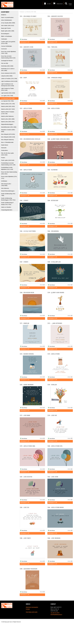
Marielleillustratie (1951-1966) (8, 127)
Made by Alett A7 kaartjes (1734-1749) (7, 112)
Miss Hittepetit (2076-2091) (8, 134)
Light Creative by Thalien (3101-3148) (7, 89)
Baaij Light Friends (6, 28)
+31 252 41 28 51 (55, 612)
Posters (3, 157)
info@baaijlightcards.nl (56, 614)
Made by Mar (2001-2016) (7, 121)
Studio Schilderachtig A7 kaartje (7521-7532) (7, 203)
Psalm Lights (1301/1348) (7, 160)
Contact (28, 609)
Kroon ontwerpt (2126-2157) (8, 73)
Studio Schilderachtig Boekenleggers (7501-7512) (8, 199)
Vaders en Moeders (6, 207)
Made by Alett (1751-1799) (8, 103)
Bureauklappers (5, 33)
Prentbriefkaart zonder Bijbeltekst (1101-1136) (7, 168)
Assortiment (5, 12)
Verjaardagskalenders (6, 210)
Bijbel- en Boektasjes (6, 36)
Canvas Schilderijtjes (6, 46)
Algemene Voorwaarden (32, 607)
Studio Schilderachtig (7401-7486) (8, 194)
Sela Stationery (5, 188)
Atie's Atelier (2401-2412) (7, 25)
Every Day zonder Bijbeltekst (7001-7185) (8, 52)
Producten (22, 11)
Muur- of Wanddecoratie (7, 142)
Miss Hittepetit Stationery (7, 139)
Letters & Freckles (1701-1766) (9, 78)
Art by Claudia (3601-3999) (8, 22)
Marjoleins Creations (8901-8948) (8, 130)
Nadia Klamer (4, 145)
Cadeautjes (4, 39)
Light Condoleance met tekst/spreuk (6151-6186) (7, 84)
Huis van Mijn (4, 63)
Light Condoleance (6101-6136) (9, 81)
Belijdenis (3, 14)
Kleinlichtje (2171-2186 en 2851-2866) (7, 69)
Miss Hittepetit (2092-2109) (8, 137)
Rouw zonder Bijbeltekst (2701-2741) (9, 177)
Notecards (3, 147)
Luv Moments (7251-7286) (8, 98)
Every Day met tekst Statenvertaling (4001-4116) (8, 56)
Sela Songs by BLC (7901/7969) (6, 184)
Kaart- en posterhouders (7, 17)
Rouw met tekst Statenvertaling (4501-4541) (9, 172)
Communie (4, 48)
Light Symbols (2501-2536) (8, 93)
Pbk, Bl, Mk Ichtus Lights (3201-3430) (7, 154)
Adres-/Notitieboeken (6, 20)
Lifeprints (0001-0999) (6, 76)
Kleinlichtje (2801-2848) (7, 66)
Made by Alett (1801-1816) (8, 106)
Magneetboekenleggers (7, 124)
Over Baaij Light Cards (31, 612)
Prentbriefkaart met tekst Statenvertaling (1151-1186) (8, 163)
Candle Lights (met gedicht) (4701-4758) (8, 42)
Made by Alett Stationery (7, 116)
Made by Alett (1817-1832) (8, 109)
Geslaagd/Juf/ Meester (7, 60)
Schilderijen (4, 181)
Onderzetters (4, 150)
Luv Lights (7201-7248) (7, 95)
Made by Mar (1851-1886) (7, 119)
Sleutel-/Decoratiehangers (7, 191)
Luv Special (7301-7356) (7, 101)
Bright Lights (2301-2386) (7, 31)
